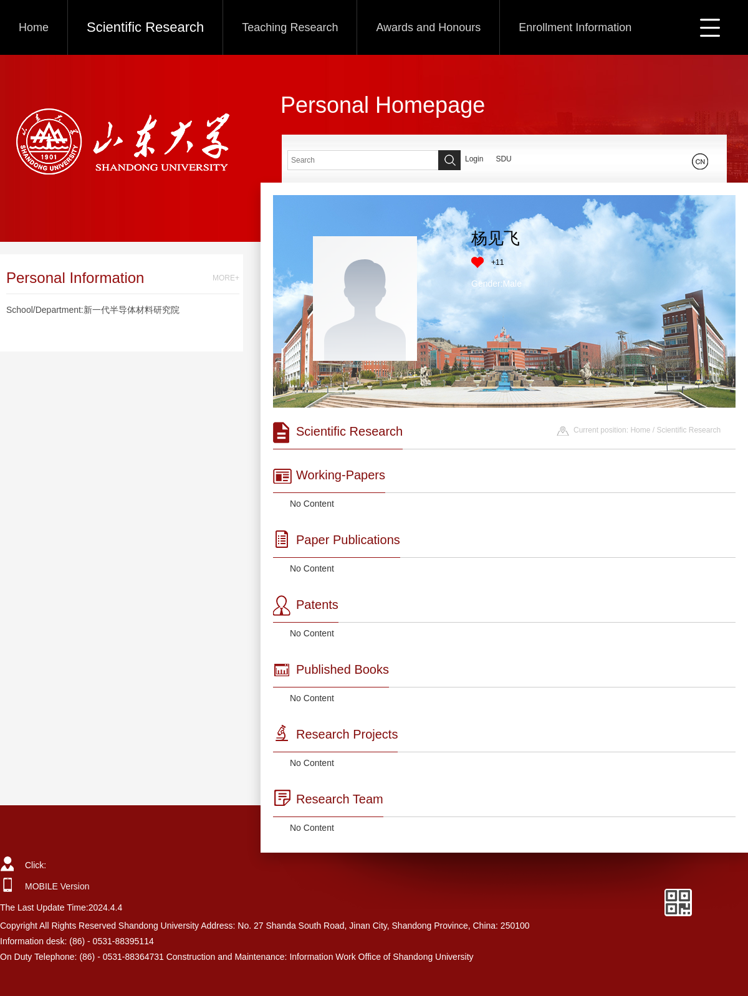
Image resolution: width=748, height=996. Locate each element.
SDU (503, 159)
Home (34, 27)
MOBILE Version (57, 886)
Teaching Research (290, 27)
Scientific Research (145, 27)
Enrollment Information (575, 27)
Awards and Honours (428, 27)
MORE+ (226, 278)
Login (474, 159)
